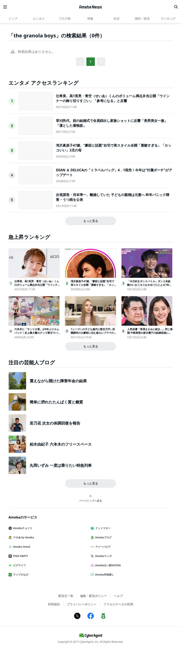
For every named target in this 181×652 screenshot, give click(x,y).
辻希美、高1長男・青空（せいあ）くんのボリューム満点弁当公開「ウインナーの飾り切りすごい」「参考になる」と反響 (113, 98)
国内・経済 (142, 18)
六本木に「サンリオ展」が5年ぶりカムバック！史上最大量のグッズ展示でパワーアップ (36, 332)
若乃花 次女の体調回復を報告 (55, 423)
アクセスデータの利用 (118, 604)
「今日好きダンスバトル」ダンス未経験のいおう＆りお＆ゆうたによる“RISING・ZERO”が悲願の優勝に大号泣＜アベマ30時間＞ (149, 286)
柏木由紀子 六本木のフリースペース (61, 444)
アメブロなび (20, 574)
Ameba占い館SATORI (107, 565)
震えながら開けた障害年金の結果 (58, 380)
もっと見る (90, 221)
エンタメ (39, 18)
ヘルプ (118, 596)
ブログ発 (64, 18)
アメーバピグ (102, 547)
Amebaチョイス (22, 528)
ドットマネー (102, 528)
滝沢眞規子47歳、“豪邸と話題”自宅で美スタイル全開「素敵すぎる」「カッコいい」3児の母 (92, 284)
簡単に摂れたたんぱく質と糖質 (56, 401)
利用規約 (54, 604)
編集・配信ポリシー (93, 596)
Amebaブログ (103, 537)
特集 (90, 18)
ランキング (168, 18)
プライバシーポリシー (82, 604)
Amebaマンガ (103, 556)
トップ (12, 18)
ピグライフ (18, 565)
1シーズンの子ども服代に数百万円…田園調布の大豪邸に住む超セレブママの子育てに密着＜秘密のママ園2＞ (93, 332)
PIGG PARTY (19, 556)
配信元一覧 (65, 596)
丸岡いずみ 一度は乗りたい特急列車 (61, 465)
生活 (116, 18)
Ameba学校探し (104, 574)
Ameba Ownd (20, 547)
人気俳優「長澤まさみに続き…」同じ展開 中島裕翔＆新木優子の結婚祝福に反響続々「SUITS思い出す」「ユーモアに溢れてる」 (150, 334)
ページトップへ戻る (90, 498)
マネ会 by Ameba (22, 537)
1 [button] (90, 62)
